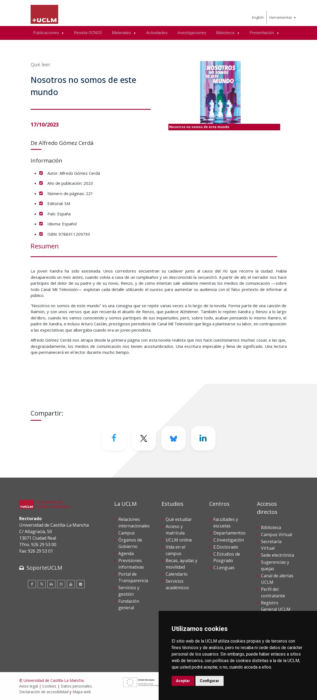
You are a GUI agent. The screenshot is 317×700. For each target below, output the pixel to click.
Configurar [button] (209, 681)
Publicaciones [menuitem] (46, 32)
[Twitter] (144, 438)
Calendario (177, 574)
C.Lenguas (223, 568)
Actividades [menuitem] (157, 32)
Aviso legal (28, 686)
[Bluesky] (173, 438)
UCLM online (179, 540)
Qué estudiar (179, 519)
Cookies (49, 686)
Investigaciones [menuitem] (192, 32)
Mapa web (82, 691)
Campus (126, 533)
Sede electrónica (277, 555)
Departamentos (229, 533)
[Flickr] (81, 584)
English (258, 17)
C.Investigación (228, 540)
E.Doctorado (225, 547)
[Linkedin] (203, 438)
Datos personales (76, 686)
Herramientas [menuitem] (280, 17)
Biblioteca (271, 527)
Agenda (126, 553)
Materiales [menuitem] (122, 32)
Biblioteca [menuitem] (226, 32)
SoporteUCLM (44, 567)
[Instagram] (61, 584)
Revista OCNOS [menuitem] (88, 32)
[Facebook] (114, 438)
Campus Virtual (276, 534)
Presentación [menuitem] (262, 32)
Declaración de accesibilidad (43, 691)
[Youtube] (71, 584)
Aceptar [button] (183, 681)
